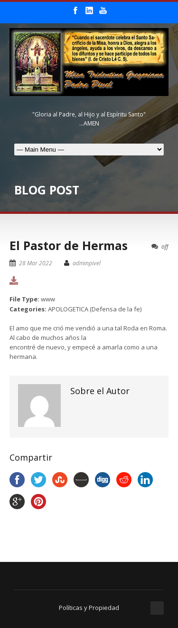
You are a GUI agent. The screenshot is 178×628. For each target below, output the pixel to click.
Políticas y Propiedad (89, 607)
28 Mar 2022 (35, 263)
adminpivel (87, 263)
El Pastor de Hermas (68, 245)
